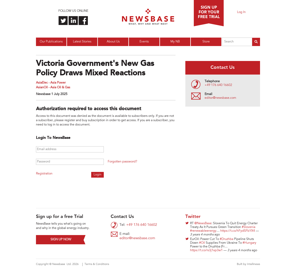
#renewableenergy (203, 230)
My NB (175, 41)
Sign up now (61, 239)
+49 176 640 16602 (218, 85)
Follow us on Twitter (63, 20)
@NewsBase (202, 223)
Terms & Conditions (97, 264)
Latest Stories (82, 41)
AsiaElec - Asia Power (51, 82)
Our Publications (51, 41)
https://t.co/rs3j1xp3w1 (206, 250)
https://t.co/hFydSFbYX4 (237, 230)
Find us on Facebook (83, 20)
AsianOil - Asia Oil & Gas (53, 87)
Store (206, 41)
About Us (113, 41)
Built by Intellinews (248, 264)
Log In (241, 12)
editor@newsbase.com (220, 98)
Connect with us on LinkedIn (73, 20)
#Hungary (249, 242)
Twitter (192, 217)
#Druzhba (226, 239)
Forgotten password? (122, 161)
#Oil (202, 242)
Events (144, 41)
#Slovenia (248, 227)
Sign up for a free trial (209, 13)
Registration (44, 173)
